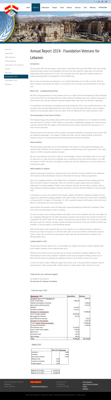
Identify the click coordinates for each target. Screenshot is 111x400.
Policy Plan (8, 73)
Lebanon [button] (69, 7)
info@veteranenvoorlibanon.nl (39, 386)
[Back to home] (11, 13)
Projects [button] (54, 7)
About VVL (8, 49)
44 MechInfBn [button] (102, 7)
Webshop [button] (92, 7)
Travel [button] (62, 7)
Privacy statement (10, 61)
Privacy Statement (87, 382)
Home (28, 7)
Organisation (9, 53)
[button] (51, 42)
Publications (45, 7)
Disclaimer (8, 84)
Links (85, 7)
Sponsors (78, 7)
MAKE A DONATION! (35, 382)
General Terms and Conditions (14, 65)
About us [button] (36, 7)
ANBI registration (10, 57)
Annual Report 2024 (11, 76)
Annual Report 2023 (11, 80)
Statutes (7, 69)
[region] (55, 27)
